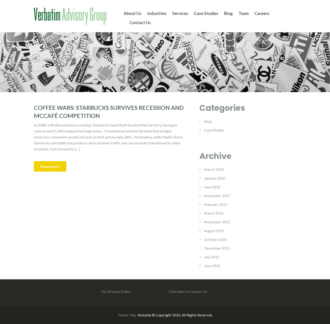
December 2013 (217, 248)
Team (244, 13)
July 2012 (211, 257)
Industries (156, 13)
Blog (228, 13)
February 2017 (215, 204)
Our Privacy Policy (116, 291)
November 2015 (217, 222)
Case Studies (206, 13)
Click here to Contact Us (188, 291)
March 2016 (214, 213)
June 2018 (212, 187)
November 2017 (217, 195)
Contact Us (140, 22)
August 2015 (214, 230)
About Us (132, 13)
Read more (50, 166)
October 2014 (215, 239)
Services (180, 13)
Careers (261, 13)
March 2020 (214, 169)
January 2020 (214, 178)
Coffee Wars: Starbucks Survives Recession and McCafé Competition (109, 111)
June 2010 (212, 265)
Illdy (133, 315)
